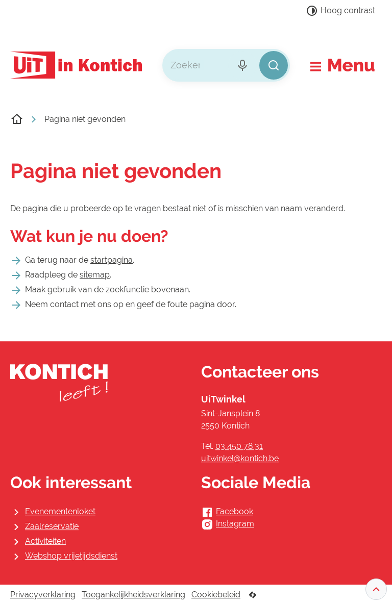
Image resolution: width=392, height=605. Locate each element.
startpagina (111, 260)
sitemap (95, 275)
